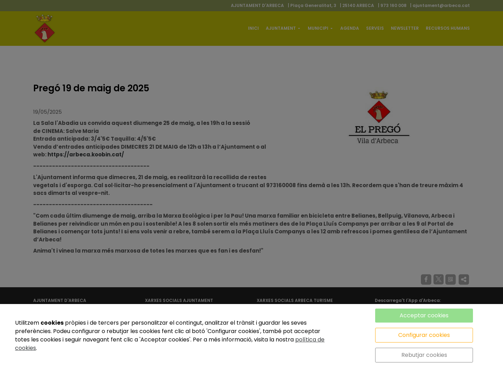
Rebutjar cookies (424, 355)
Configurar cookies (424, 335)
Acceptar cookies (424, 315)
